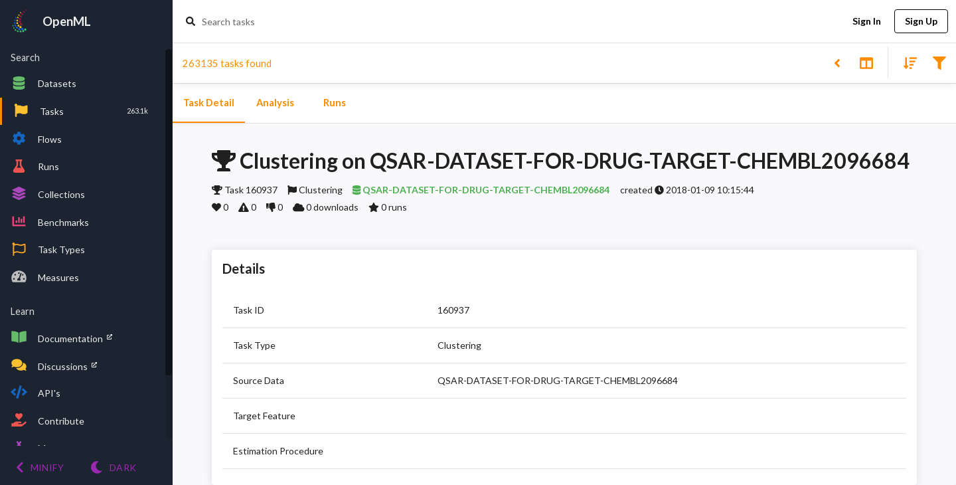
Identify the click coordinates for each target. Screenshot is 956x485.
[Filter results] (939, 62)
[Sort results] (906, 62)
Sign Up (921, 21)
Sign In (866, 21)
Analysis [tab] (275, 103)
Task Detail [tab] (209, 103)
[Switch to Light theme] (113, 467)
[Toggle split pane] (866, 62)
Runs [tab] (334, 103)
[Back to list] (837, 62)
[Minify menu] (40, 467)
